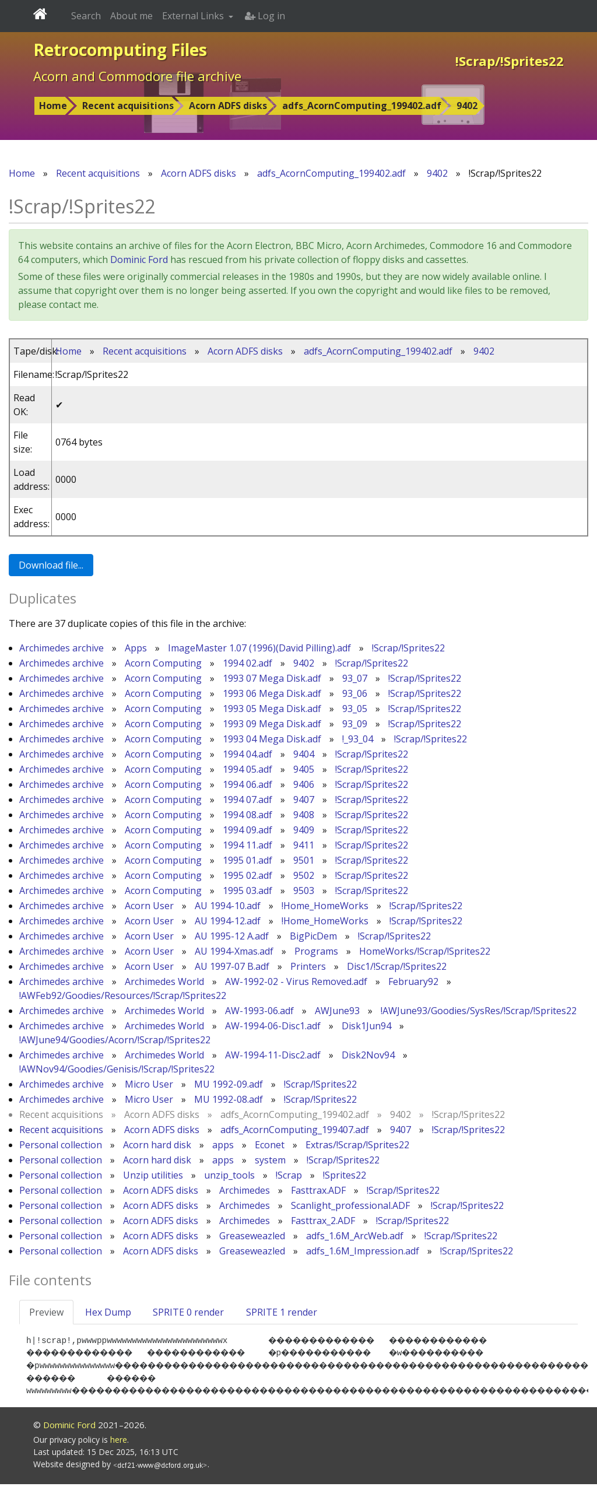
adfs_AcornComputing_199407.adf (294, 1129)
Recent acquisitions (128, 105)
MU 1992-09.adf (228, 1084)
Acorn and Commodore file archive (137, 76)
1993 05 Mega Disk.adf (272, 708)
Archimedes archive (61, 647)
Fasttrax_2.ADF (323, 1220)
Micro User (149, 1084)
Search (86, 15)
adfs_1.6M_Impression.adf (362, 1250)
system (270, 1160)
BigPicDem (313, 936)
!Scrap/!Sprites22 (408, 647)
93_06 (354, 693)
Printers (308, 966)
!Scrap (289, 1175)
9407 (303, 799)
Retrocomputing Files (120, 49)
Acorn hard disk (157, 1144)
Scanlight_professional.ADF (350, 1205)
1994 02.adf (247, 663)
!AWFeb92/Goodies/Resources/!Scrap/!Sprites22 (122, 995)
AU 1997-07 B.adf (232, 966)
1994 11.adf (247, 845)
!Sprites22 (344, 1175)
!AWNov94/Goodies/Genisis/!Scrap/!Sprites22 (117, 1069)
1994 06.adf (247, 784)
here (118, 1452)
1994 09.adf (247, 829)
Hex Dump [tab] (108, 1312)
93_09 (354, 723)
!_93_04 (357, 738)
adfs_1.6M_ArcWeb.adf (354, 1235)
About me (131, 15)
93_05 (354, 708)
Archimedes (244, 1190)
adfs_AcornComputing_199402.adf (361, 105)
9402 (466, 105)
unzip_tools (229, 1175)
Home (53, 105)
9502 (303, 875)
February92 (413, 981)
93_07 (354, 678)
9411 (303, 845)
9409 (303, 829)
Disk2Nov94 (368, 1055)
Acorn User (149, 905)
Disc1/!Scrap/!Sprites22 (397, 966)
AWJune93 (337, 1010)
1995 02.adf (247, 875)
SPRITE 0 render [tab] (188, 1312)
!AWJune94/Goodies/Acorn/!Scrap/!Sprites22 (114, 1039)
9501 (303, 860)
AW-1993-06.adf (259, 1010)
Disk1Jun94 (366, 1025)
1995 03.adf (247, 890)
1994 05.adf (247, 769)
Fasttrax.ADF (318, 1190)
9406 (303, 784)
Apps (136, 647)
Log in (265, 15)
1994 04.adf (247, 754)
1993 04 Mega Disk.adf (272, 738)
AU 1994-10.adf (228, 905)
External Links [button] (194, 15)
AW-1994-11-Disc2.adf (273, 1055)
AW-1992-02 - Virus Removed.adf (296, 981)
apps (223, 1144)
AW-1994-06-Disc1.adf (273, 1025)
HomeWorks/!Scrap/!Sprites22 (424, 951)
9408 (303, 814)
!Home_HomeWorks (325, 905)
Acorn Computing (163, 663)
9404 (303, 754)
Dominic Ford (139, 259)
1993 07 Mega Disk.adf (272, 678)
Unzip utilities (153, 1175)
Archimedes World (164, 981)
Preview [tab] (46, 1312)
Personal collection (60, 1144)
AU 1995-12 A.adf (232, 936)
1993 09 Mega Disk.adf (272, 723)
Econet (270, 1144)
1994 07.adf (247, 799)
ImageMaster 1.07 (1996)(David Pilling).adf (259, 647)
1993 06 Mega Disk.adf (272, 693)
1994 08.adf (247, 814)
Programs (316, 951)
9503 (303, 890)
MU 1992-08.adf (228, 1099)
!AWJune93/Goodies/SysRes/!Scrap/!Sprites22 (479, 1010)
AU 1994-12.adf (228, 920)
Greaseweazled (252, 1235)
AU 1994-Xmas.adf (234, 951)
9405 (303, 769)
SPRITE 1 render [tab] (281, 1312)
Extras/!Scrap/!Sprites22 (357, 1144)
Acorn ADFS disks (228, 105)
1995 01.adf (247, 860)
